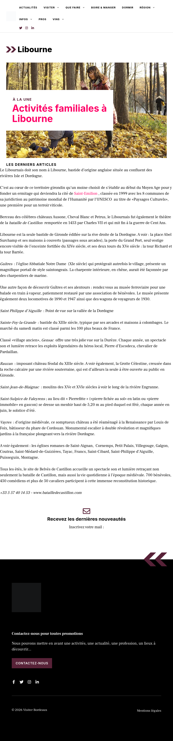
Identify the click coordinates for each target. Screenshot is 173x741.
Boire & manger (103, 7)
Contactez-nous (32, 663)
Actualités (28, 7)
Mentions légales (149, 711)
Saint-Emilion (85, 193)
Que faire (77, 7)
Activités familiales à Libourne (59, 113)
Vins (60, 19)
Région (149, 7)
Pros (43, 19)
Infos (27, 19)
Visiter (52, 7)
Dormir (127, 7)
